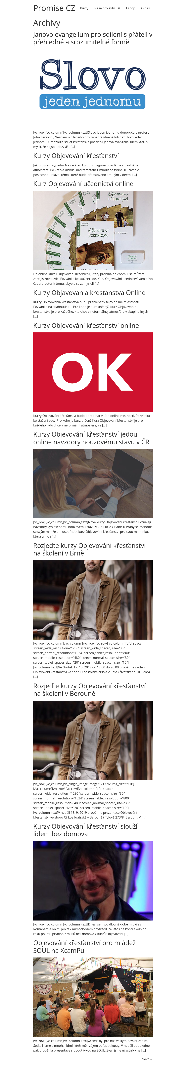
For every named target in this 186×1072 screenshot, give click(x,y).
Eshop (130, 8)
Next (147, 1059)
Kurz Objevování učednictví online (83, 183)
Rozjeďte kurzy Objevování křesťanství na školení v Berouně (89, 690)
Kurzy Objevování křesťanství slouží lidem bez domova (85, 830)
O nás (145, 8)
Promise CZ (54, 7)
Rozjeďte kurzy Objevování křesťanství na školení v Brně (89, 549)
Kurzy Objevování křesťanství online (86, 325)
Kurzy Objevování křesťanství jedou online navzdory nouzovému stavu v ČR (91, 438)
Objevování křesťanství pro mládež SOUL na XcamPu (84, 946)
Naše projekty (104, 8)
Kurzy (84, 8)
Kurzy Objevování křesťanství (76, 155)
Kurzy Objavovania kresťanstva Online (89, 292)
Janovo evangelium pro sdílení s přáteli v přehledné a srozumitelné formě (92, 38)
